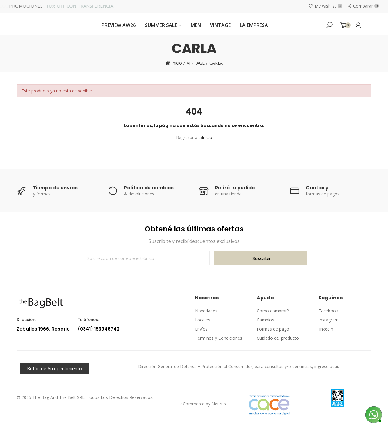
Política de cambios (149, 187)
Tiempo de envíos (55, 187)
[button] (54, 368)
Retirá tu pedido (235, 187)
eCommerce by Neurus (203, 404)
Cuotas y (317, 187)
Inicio (207, 137)
